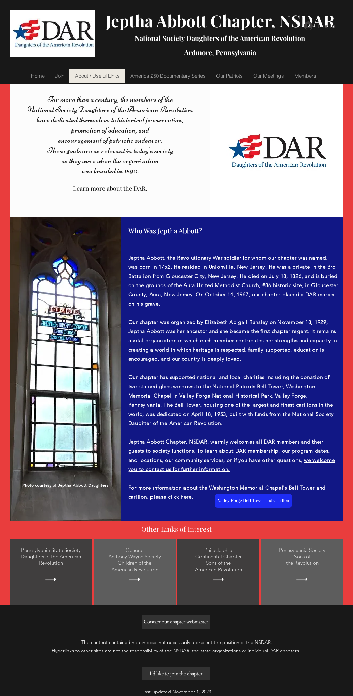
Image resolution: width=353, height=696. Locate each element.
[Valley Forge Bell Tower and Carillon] (253, 501)
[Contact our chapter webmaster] (176, 622)
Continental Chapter (218, 556)
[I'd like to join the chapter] (176, 673)
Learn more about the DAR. (110, 188)
